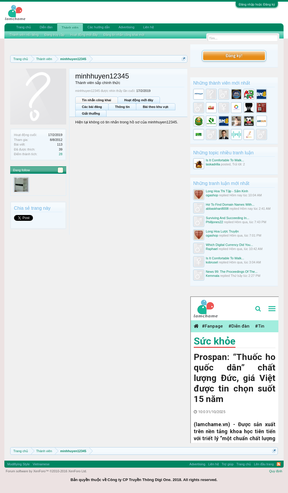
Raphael (212, 249)
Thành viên (70, 27)
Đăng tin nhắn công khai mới (124, 34)
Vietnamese (41, 464)
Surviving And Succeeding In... (227, 218)
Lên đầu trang (264, 464)
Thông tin (122, 107)
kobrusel (212, 262)
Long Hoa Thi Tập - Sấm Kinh (227, 191)
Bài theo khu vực (155, 107)
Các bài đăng (92, 107)
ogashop (212, 195)
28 (60, 154)
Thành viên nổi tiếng (24, 34)
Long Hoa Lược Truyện (222, 231)
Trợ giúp (228, 464)
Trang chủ (23, 27)
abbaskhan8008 (217, 208)
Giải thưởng (91, 113)
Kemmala (212, 275)
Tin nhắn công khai (96, 100)
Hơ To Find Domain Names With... (230, 204)
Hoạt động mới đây (138, 100)
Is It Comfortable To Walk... (225, 160)
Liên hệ (148, 27)
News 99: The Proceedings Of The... (232, 271)
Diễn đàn (46, 27)
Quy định (275, 471)
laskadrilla (213, 164)
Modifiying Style (18, 464)
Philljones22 (214, 222)
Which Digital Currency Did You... (229, 244)
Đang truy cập (54, 34)
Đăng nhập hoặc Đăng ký (257, 4)
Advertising (126, 27)
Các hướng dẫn (99, 27)
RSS (279, 464)
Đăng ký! (234, 55)
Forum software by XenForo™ (46, 471)
